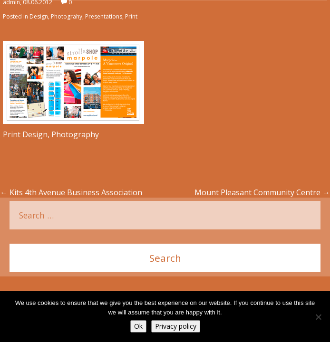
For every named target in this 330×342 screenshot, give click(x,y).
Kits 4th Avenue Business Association (71, 192)
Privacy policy (175, 326)
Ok (138, 326)
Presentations (103, 16)
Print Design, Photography (51, 134)
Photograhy (66, 16)
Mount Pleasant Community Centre (262, 192)
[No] (318, 317)
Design (38, 16)
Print (131, 16)
